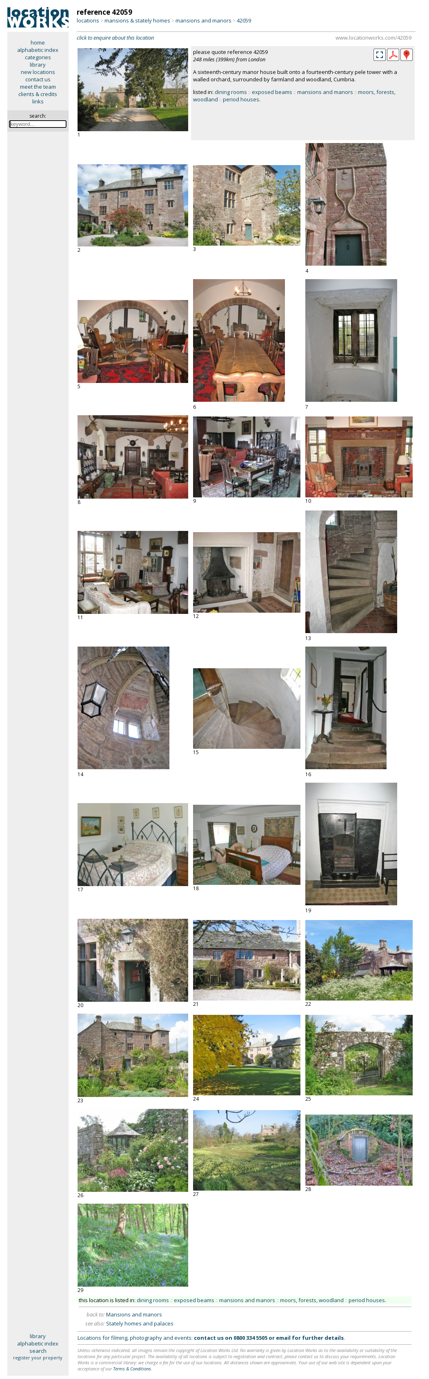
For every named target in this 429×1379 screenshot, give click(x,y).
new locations (38, 72)
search (38, 1350)
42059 (244, 20)
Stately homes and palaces (139, 1323)
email (283, 1337)
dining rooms (231, 92)
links (38, 101)
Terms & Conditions (132, 1369)
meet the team (38, 86)
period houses (241, 99)
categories (38, 57)
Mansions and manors (134, 1314)
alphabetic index (37, 50)
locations (88, 20)
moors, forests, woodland (312, 1300)
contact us (38, 79)
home (38, 42)
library (38, 64)
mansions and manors (203, 20)
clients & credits (37, 94)
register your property (37, 1357)
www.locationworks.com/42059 (373, 37)
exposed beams (272, 92)
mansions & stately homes (137, 20)
